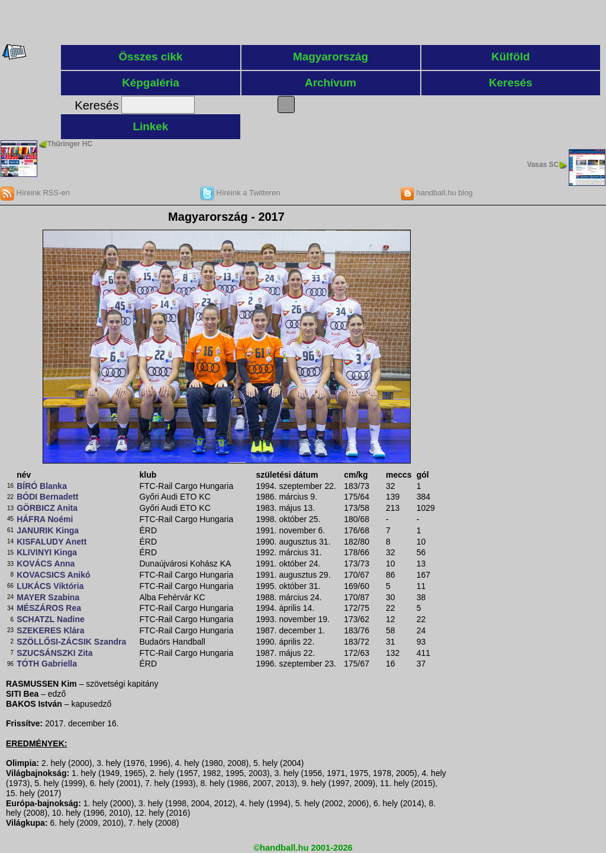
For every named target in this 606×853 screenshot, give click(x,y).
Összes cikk (150, 56)
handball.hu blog (436, 192)
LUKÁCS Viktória (50, 586)
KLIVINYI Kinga (47, 552)
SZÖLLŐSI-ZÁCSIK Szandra (71, 641)
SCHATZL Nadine (51, 619)
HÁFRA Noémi (45, 519)
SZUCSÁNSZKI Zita (54, 653)
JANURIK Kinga (48, 530)
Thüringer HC (69, 144)
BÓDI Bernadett (47, 496)
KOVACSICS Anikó (53, 575)
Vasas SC (543, 164)
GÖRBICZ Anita (47, 508)
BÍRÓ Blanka (42, 486)
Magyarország (330, 56)
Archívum (330, 82)
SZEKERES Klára (50, 630)
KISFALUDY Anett (51, 541)
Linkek (151, 126)
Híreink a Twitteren (240, 192)
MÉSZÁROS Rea (49, 608)
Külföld (510, 56)
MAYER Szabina (48, 597)
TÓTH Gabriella (47, 663)
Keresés (511, 82)
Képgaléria (150, 82)
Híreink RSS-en (35, 192)
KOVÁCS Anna (46, 563)
